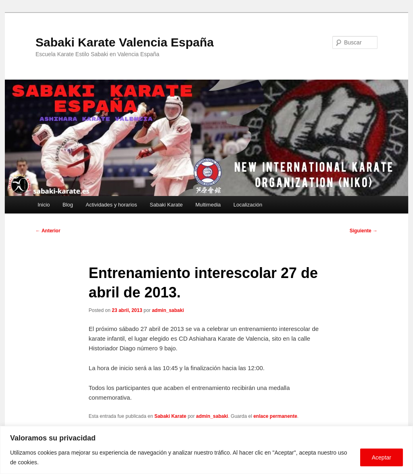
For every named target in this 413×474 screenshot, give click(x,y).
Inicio (44, 205)
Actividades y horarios (111, 205)
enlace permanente (275, 416)
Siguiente (364, 231)
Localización (248, 205)
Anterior (47, 231)
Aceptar (381, 457)
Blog (68, 205)
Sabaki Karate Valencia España (124, 42)
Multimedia (208, 205)
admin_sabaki (168, 310)
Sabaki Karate (166, 205)
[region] (206, 450)
